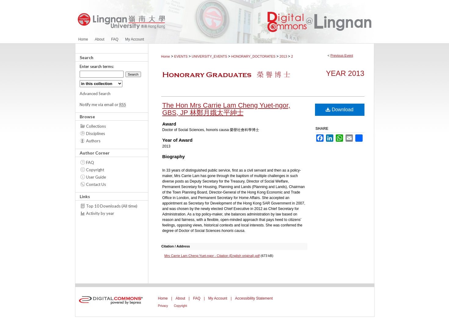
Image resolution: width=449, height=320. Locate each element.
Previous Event (341, 55)
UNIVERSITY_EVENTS (210, 56)
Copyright (95, 169)
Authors (93, 140)
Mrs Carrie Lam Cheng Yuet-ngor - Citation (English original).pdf (212, 256)
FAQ (90, 162)
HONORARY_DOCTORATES (254, 56)
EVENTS (181, 56)
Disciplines (95, 133)
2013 (284, 56)
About (180, 298)
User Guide (96, 177)
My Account (217, 298)
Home (165, 56)
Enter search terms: (97, 66)
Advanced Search (95, 93)
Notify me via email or (103, 104)
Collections (96, 126)
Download (339, 109)
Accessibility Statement (254, 298)
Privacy (163, 306)
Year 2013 (345, 73)
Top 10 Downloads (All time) (111, 206)
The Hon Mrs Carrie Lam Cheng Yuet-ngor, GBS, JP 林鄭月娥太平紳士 (226, 108)
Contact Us (96, 184)
